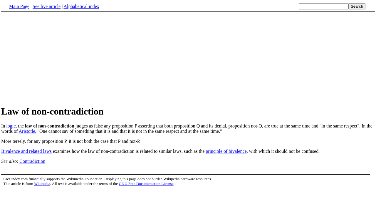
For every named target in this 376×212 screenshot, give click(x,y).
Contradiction (32, 161)
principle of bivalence (226, 151)
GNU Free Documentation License (146, 183)
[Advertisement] (50, 58)
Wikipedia (42, 183)
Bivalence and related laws (26, 151)
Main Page (19, 6)
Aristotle (27, 131)
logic (11, 125)
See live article (47, 6)
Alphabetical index (81, 6)
